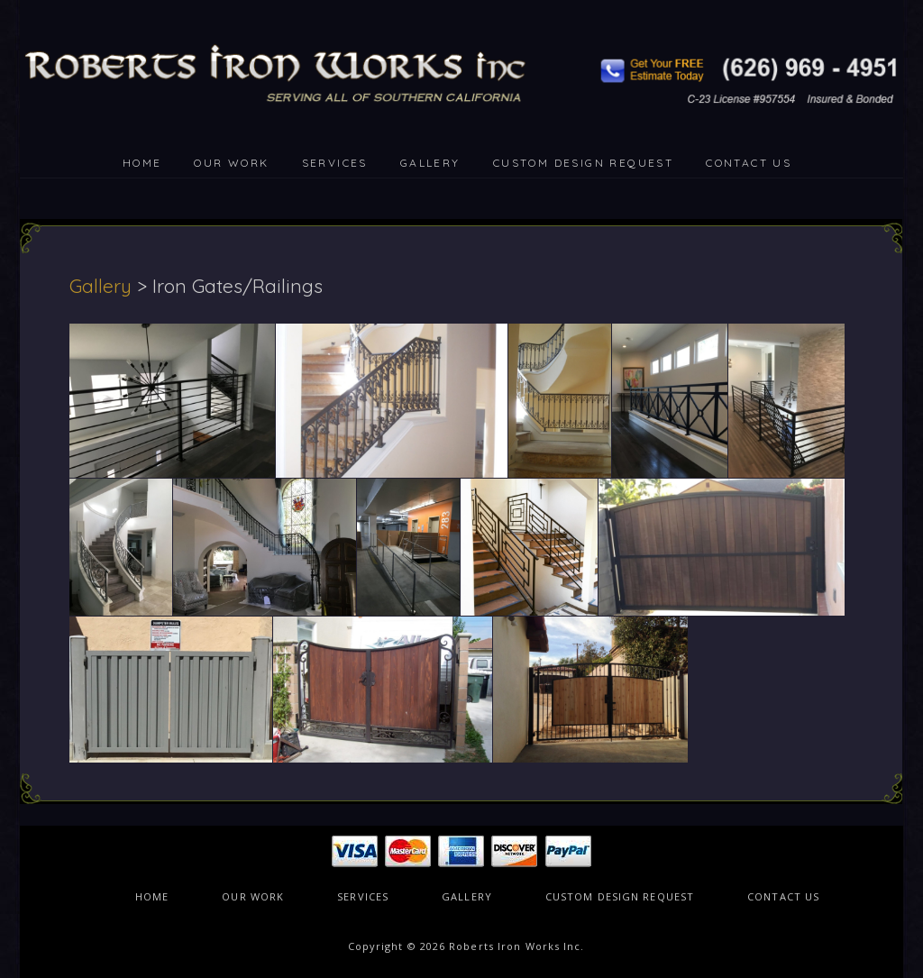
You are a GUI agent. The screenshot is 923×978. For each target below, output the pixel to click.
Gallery (100, 285)
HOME (142, 162)
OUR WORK (231, 162)
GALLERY (430, 162)
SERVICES (335, 162)
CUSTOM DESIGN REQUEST (583, 162)
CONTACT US (748, 162)
